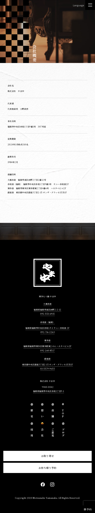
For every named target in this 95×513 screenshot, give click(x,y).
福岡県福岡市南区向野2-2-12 (47, 309)
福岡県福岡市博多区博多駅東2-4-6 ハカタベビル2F (47, 346)
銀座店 (47, 358)
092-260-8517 (47, 350)
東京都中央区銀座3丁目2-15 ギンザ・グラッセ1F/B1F (47, 364)
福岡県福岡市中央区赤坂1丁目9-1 (48, 391)
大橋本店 (47, 303)
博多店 (47, 340)
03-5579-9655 (47, 368)
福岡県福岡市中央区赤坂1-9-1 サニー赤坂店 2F (47, 328)
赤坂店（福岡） (47, 322)
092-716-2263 (47, 332)
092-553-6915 (47, 313)
